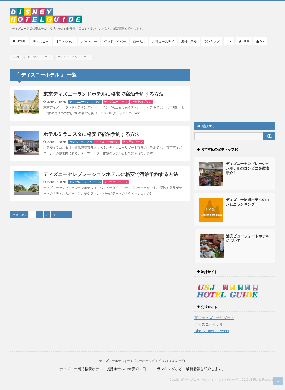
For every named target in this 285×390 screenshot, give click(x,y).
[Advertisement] (234, 85)
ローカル (139, 41)
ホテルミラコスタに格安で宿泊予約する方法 (91, 134)
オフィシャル (65, 41)
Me (262, 41)
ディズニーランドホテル (85, 101)
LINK (245, 41)
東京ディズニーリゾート (214, 318)
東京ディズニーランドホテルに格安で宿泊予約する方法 (103, 94)
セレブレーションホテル (85, 182)
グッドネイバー (115, 41)
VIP (229, 41)
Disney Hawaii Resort (211, 331)
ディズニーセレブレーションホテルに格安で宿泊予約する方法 (110, 174)
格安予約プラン (141, 101)
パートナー (89, 41)
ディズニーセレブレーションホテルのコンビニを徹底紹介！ (247, 168)
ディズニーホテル (115, 101)
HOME (21, 41)
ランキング (212, 41)
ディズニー (41, 41)
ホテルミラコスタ (80, 142)
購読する (206, 126)
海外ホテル (189, 41)
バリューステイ (163, 41)
